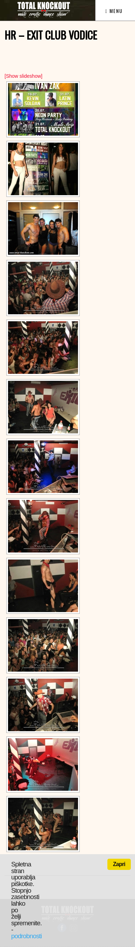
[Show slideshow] (23, 76)
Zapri (119, 864)
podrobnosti (26, 936)
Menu (114, 10)
